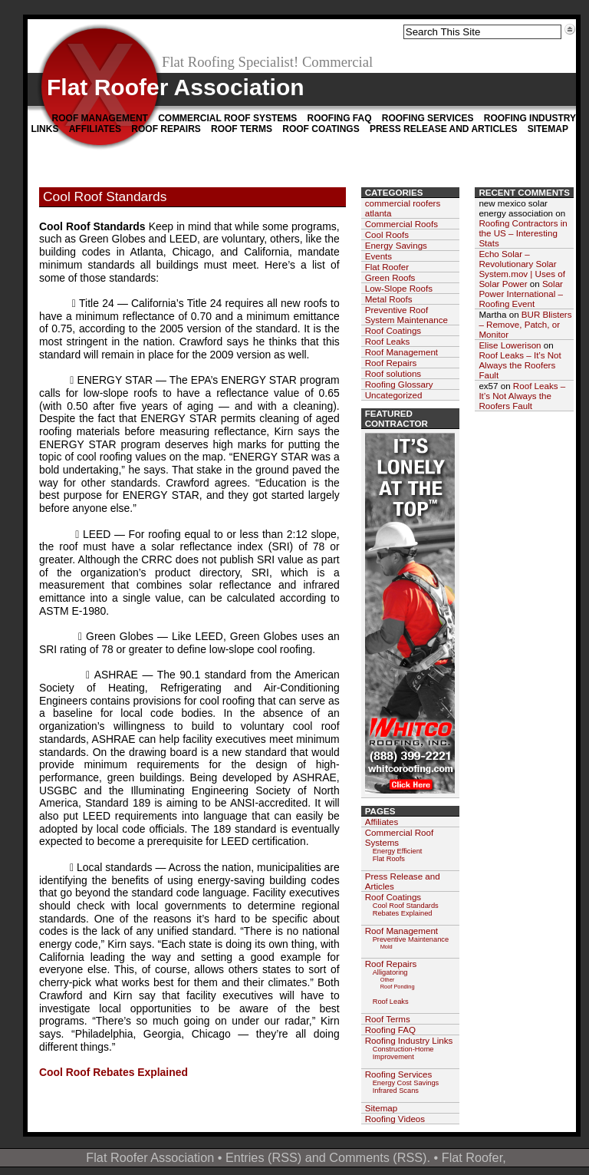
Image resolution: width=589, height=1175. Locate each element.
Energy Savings (396, 245)
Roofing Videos (395, 1119)
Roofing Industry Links (409, 1040)
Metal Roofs (389, 299)
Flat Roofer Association (175, 87)
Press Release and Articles (443, 129)
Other (387, 979)
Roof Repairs (165, 129)
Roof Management (100, 118)
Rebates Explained (403, 913)
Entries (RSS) (263, 1157)
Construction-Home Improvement (403, 1053)
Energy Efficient (398, 851)
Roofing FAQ (339, 118)
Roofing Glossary (399, 384)
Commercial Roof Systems (227, 118)
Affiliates (95, 129)
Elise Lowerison (510, 345)
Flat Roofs (389, 859)
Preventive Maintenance (411, 939)
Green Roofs (390, 277)
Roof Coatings (320, 129)
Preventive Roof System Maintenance (406, 315)
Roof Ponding (397, 986)
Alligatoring (390, 972)
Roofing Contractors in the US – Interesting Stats (523, 233)
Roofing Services (428, 118)
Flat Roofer (387, 267)
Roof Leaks (387, 341)
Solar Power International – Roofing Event (521, 294)
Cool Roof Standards (104, 196)
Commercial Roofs (401, 224)
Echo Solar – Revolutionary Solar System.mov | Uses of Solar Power (522, 269)
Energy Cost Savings (406, 1083)
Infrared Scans (396, 1090)
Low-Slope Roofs (399, 288)
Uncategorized (394, 395)
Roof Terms (241, 129)
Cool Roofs (387, 234)
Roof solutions (393, 373)
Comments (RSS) (377, 1157)
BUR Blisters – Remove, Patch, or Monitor (525, 324)
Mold (386, 946)
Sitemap (548, 129)
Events (378, 256)
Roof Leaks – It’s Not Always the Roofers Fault (520, 365)
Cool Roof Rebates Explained (113, 1072)
